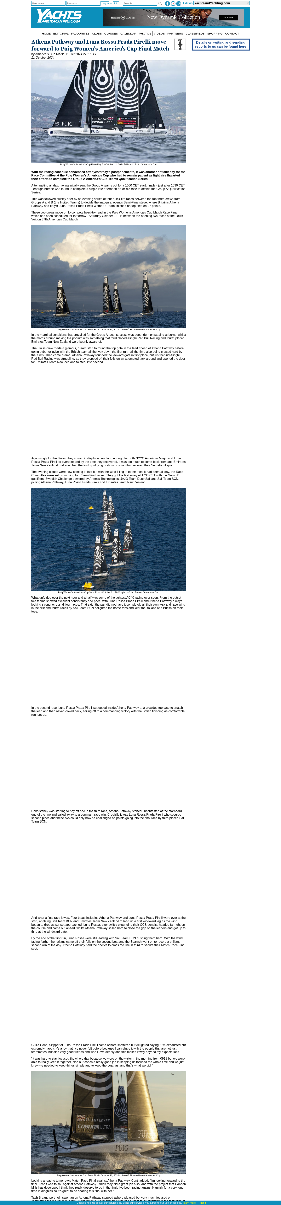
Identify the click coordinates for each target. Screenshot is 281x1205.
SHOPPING (215, 33)
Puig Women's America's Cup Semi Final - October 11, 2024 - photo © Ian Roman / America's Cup (108, 591)
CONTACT (232, 33)
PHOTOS (145, 33)
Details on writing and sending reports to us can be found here (220, 44)
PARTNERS (175, 33)
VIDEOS (159, 33)
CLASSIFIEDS (195, 33)
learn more (189, 1202)
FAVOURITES (80, 33)
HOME (46, 33)
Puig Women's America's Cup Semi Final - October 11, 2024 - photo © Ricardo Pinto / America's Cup (108, 328)
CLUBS (97, 33)
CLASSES (111, 33)
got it (203, 1202)
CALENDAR (128, 33)
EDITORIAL (61, 33)
